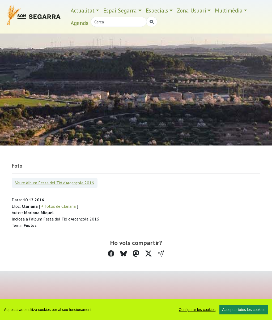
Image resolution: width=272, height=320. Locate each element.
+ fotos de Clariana (58, 206)
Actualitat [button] (83, 10)
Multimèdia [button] (229, 10)
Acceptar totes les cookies (243, 309)
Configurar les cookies (197, 309)
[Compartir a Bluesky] (123, 254)
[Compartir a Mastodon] (136, 254)
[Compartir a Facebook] (111, 254)
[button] (161, 254)
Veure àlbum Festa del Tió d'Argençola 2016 (54, 182)
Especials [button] (157, 10)
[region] (136, 309)
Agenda (80, 23)
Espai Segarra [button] (120, 10)
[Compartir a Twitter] (148, 254)
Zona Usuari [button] (191, 10)
